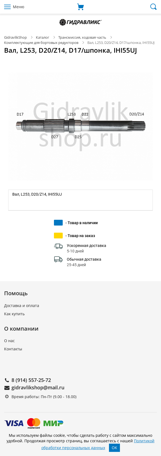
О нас (9, 340)
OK (114, 447)
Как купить (14, 313)
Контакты (13, 348)
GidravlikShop (15, 37)
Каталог (42, 37)
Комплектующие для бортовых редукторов (41, 42)
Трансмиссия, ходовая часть (82, 37)
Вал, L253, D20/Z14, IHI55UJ (37, 194)
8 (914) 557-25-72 (31, 380)
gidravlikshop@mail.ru (38, 387)
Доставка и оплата (21, 305)
